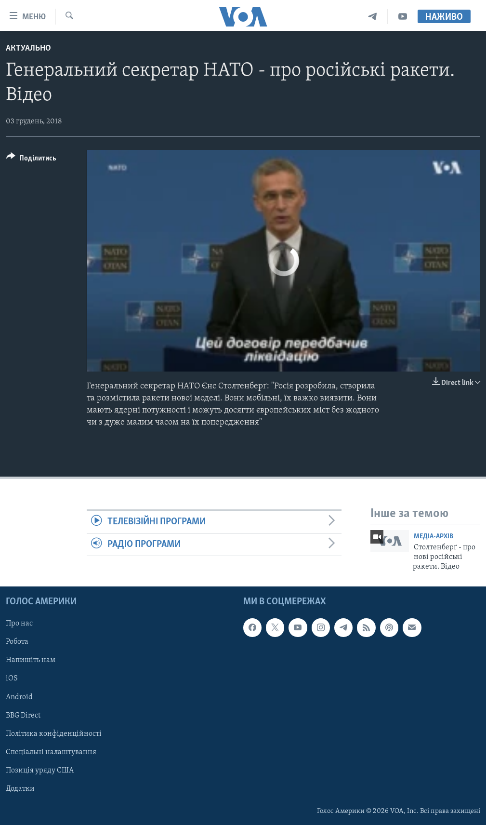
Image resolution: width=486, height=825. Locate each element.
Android (19, 697)
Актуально (28, 48)
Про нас (19, 623)
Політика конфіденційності (54, 733)
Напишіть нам (30, 660)
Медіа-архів (433, 536)
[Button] (31, 160)
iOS (12, 678)
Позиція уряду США (40, 770)
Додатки (20, 789)
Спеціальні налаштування (51, 752)
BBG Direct (23, 715)
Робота (17, 642)
